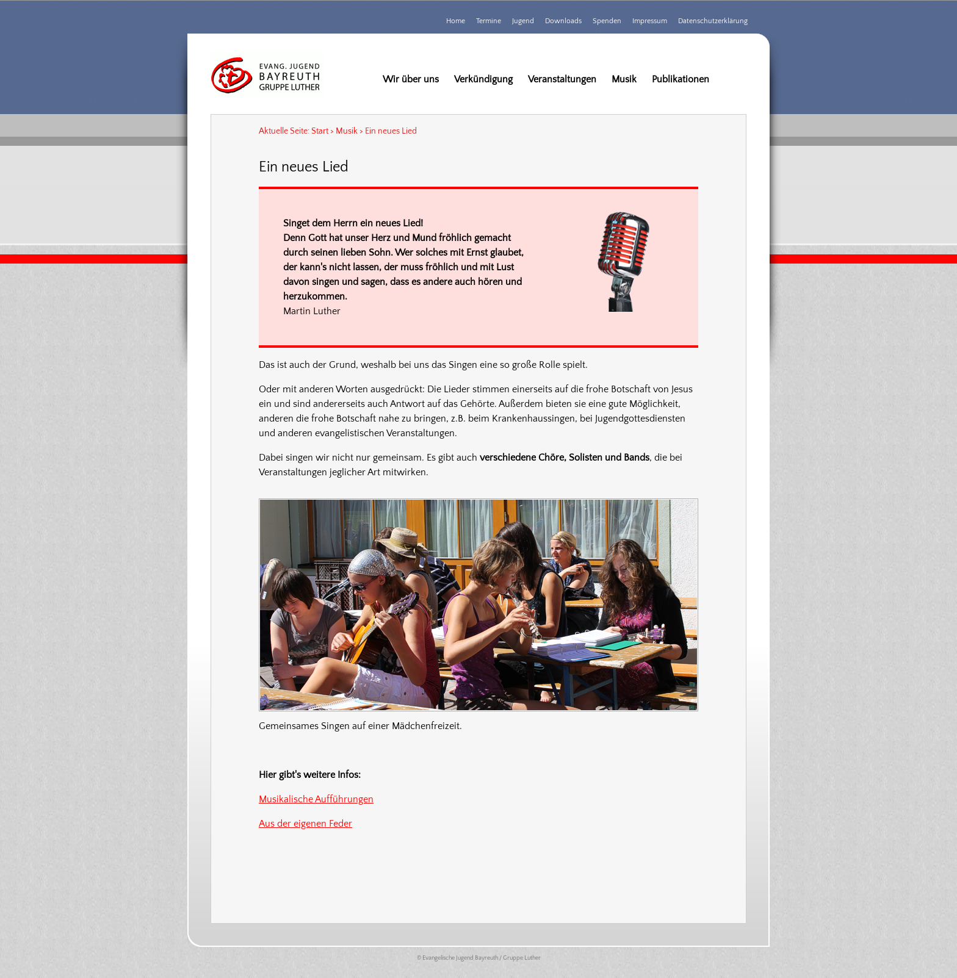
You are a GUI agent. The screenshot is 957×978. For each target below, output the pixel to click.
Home (455, 21)
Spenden (607, 21)
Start (319, 131)
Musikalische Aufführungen (316, 799)
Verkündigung (483, 79)
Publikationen (680, 79)
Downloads (563, 21)
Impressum (649, 21)
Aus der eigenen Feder (305, 823)
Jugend (523, 21)
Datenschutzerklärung (713, 21)
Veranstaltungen (562, 79)
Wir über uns (411, 79)
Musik (624, 79)
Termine (488, 21)
